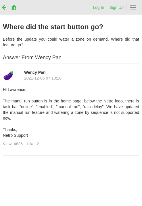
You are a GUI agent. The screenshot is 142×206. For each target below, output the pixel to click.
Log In (98, 7)
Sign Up (116, 7)
